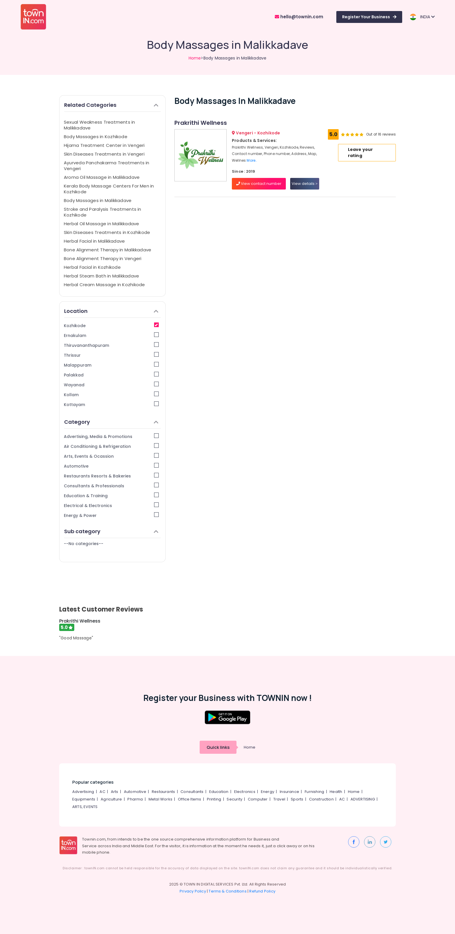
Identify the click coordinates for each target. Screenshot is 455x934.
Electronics (244, 791)
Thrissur (111, 355)
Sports (297, 799)
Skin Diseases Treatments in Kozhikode (107, 232)
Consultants (191, 791)
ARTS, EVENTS (85, 806)
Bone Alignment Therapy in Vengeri (102, 258)
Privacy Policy (193, 891)
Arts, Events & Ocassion (111, 456)
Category (111, 421)
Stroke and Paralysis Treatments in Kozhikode (102, 212)
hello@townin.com (299, 17)
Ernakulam (111, 335)
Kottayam (111, 404)
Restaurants (163, 791)
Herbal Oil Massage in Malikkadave (101, 224)
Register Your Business (369, 17)
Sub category (111, 531)
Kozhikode (111, 325)
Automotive (111, 466)
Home (195, 58)
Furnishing (314, 791)
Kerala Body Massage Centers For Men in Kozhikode (109, 189)
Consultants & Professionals (111, 486)
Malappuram (111, 365)
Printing (214, 799)
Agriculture (111, 799)
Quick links (218, 747)
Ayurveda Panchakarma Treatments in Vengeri (106, 166)
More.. (252, 160)
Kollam (111, 395)
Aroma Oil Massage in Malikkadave (102, 177)
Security (234, 799)
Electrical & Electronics (111, 505)
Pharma (135, 799)
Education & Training (111, 496)
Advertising (83, 791)
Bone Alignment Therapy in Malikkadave (107, 250)
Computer (258, 799)
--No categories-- (83, 544)
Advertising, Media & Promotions (111, 436)
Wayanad (111, 385)
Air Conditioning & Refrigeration (111, 446)
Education (219, 791)
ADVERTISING (363, 799)
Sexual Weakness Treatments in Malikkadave (99, 125)
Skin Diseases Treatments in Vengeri (104, 154)
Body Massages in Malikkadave (97, 200)
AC (102, 791)
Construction (321, 799)
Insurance (289, 791)
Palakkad (111, 375)
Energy (267, 791)
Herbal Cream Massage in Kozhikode (104, 285)
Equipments (83, 799)
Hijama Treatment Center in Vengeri (104, 145)
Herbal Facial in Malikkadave (94, 241)
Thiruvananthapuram (111, 345)
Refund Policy (262, 891)
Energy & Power (111, 515)
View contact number (258, 183)
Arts (114, 791)
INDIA (422, 17)
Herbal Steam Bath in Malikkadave (101, 276)
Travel (279, 799)
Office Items (189, 799)
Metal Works (160, 799)
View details (304, 183)
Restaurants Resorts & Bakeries (111, 476)
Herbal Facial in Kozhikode (92, 267)
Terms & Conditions (228, 891)
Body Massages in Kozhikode (95, 137)
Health (336, 791)
